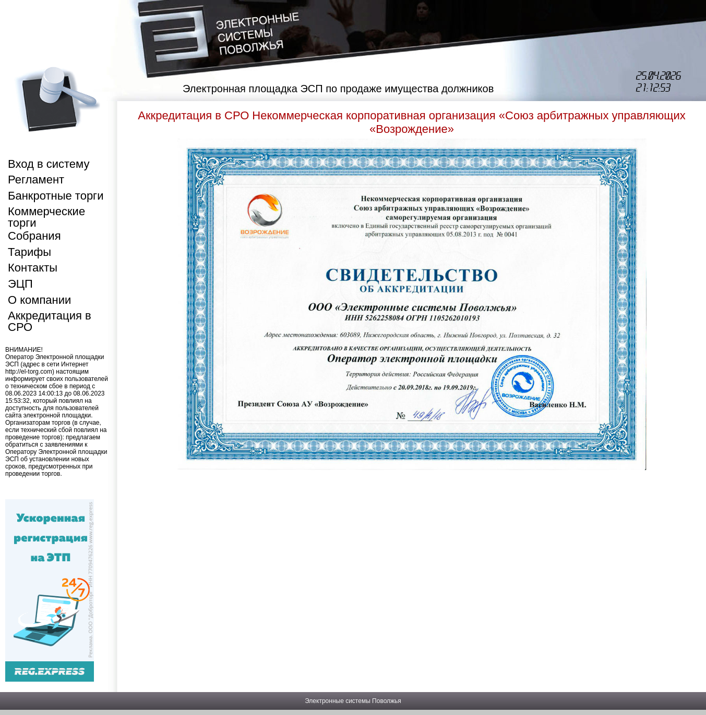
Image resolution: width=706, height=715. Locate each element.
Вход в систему (48, 163)
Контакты (32, 267)
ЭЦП (20, 283)
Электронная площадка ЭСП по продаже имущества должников (338, 88)
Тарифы (29, 251)
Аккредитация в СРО (49, 321)
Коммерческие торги (46, 217)
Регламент (36, 179)
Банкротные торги (55, 195)
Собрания (34, 235)
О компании (39, 299)
